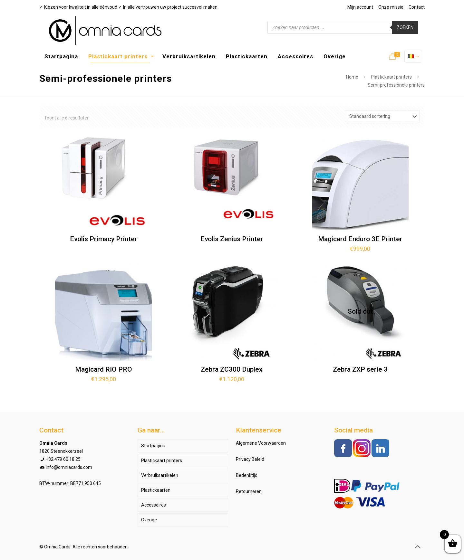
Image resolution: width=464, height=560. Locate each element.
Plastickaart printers (391, 77)
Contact (417, 7)
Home (352, 77)
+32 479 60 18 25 (63, 459)
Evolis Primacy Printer (103, 239)
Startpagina (153, 445)
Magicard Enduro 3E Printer (360, 239)
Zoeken (405, 27)
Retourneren (249, 491)
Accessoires (153, 505)
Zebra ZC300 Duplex (232, 369)
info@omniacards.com (69, 467)
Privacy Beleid (250, 459)
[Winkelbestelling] (383, 116)
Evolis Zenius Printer (231, 239)
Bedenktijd (246, 475)
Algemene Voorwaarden (261, 443)
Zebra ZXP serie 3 (360, 369)
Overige (149, 519)
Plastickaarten (155, 490)
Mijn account (360, 7)
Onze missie (390, 7)
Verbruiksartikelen (159, 475)
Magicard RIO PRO (103, 369)
